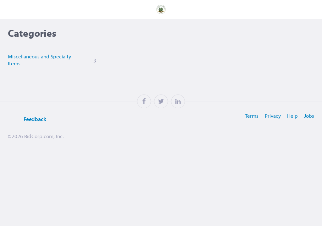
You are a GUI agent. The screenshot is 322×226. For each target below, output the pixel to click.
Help (292, 115)
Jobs (309, 115)
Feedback (27, 119)
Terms (251, 115)
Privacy (273, 115)
